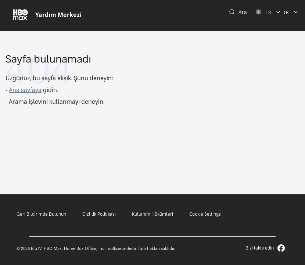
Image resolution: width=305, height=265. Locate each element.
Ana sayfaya (25, 90)
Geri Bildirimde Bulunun (41, 214)
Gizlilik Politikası (99, 214)
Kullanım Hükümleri (152, 214)
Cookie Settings (205, 214)
